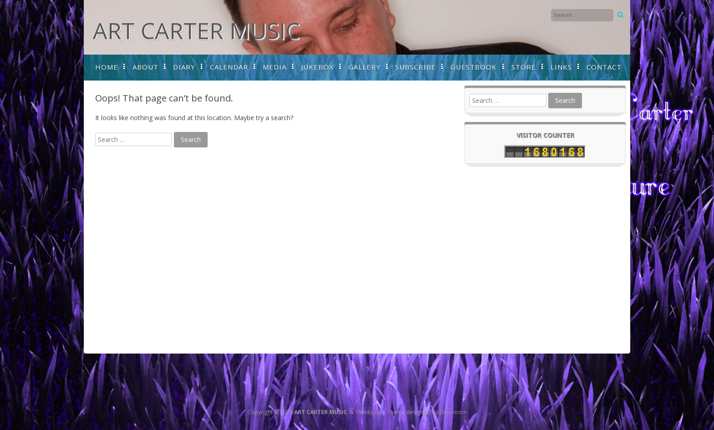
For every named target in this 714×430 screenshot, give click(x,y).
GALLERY (364, 66)
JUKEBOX (317, 66)
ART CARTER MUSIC (196, 30)
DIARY (184, 66)
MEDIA (274, 66)
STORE (523, 66)
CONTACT (604, 66)
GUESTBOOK (473, 66)
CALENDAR (229, 66)
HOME (106, 66)
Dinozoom (453, 412)
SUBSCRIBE (415, 66)
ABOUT (145, 66)
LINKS (561, 66)
